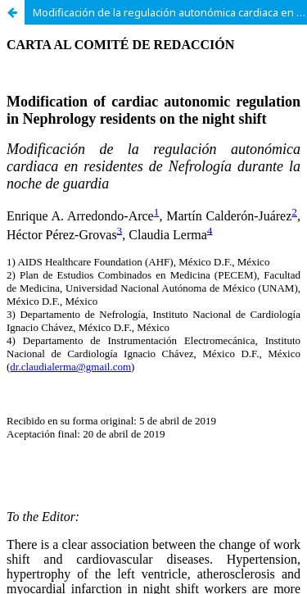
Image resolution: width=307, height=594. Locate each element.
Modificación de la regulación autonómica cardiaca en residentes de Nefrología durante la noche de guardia (170, 12)
